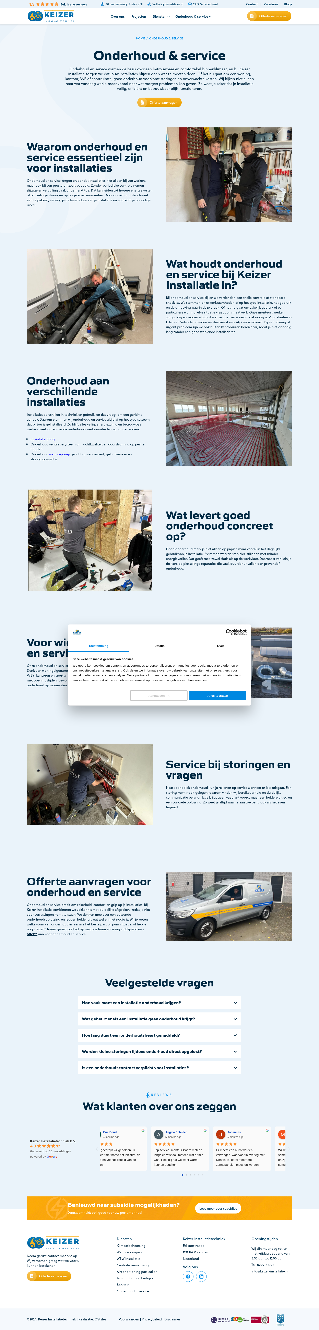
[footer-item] (188, 1276)
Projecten (138, 16)
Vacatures (271, 4)
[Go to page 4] (198, 1174)
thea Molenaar (124, 1132)
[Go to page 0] (182, 1175)
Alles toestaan (218, 695)
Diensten (159, 16)
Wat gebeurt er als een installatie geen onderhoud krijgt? (138, 1019)
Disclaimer (172, 1319)
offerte (32, 934)
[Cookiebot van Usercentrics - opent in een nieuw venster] (229, 632)
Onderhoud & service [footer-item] (133, 1291)
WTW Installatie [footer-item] (128, 1258)
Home (140, 38)
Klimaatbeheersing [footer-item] (131, 1245)
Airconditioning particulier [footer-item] (137, 1271)
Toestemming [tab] (98, 645)
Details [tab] (159, 645)
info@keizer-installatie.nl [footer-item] (269, 1271)
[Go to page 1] (186, 1175)
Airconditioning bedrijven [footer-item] (136, 1278)
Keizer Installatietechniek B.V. (53, 1141)
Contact (252, 4)
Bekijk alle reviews (73, 4)
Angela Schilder (250, 1132)
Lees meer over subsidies (218, 1208)
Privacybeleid (152, 1319)
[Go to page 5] (202, 1174)
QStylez (100, 1319)
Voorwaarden (129, 1319)
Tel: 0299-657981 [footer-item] (263, 1265)
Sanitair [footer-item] (123, 1284)
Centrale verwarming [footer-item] (133, 1265)
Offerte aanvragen (273, 16)
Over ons (118, 16)
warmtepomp (59, 454)
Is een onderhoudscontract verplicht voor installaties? (135, 1067)
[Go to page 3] (194, 1174)
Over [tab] (220, 645)
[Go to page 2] (190, 1175)
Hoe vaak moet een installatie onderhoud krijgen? (131, 1002)
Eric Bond (184, 1132)
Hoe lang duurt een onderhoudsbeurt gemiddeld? (131, 1035)
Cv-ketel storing (43, 439)
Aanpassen (159, 695)
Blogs (288, 4)
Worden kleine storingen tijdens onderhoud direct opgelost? (142, 1051)
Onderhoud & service (191, 16)
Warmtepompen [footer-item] (129, 1252)
